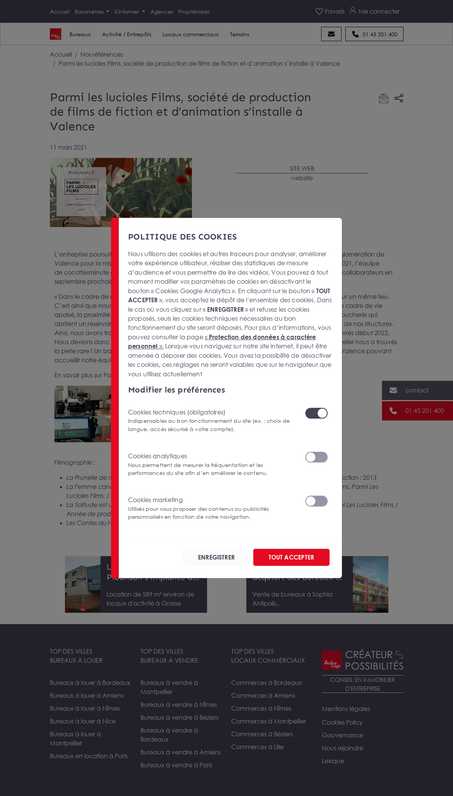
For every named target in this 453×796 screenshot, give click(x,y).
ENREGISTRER (216, 557)
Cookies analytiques (211, 464)
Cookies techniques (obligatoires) (211, 420)
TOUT (291, 557)
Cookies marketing (211, 508)
